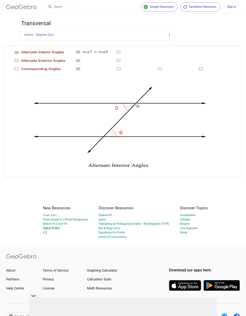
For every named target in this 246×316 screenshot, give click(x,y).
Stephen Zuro (45, 35)
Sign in (231, 6)
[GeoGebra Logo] (21, 7)
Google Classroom (159, 7)
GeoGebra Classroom (199, 7)
